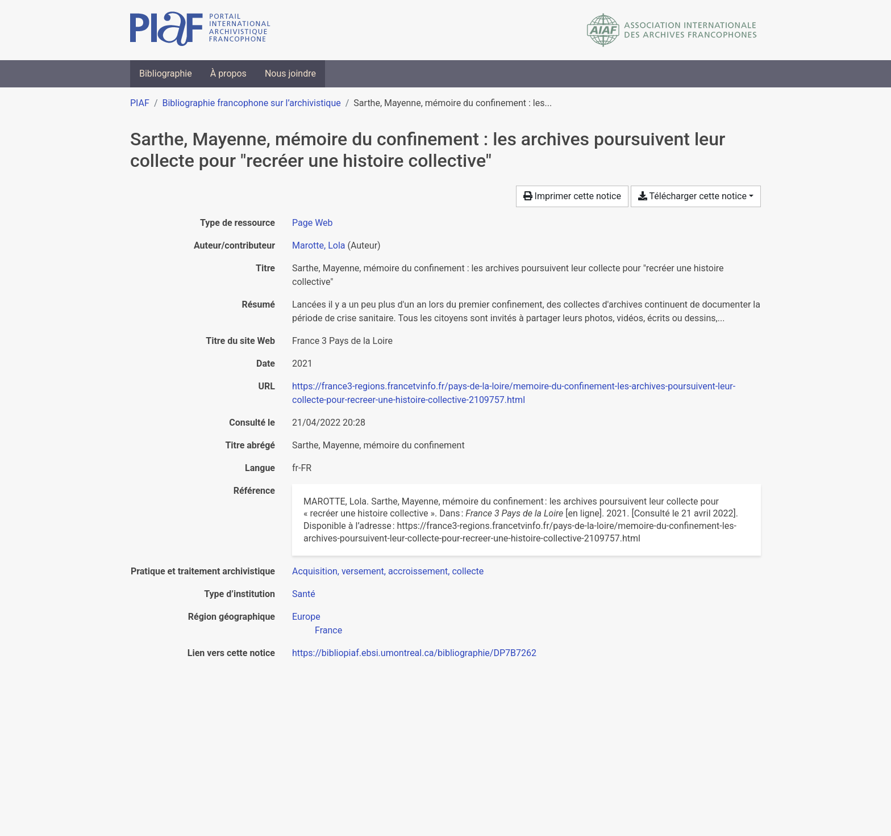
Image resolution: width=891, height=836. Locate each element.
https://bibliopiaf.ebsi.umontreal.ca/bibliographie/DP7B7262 (414, 653)
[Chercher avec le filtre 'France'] (328, 630)
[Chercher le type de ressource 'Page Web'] (312, 222)
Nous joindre (290, 73)
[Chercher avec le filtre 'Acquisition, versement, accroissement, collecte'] (388, 571)
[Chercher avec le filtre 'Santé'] (303, 594)
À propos (228, 73)
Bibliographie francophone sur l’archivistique (251, 103)
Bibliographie (165, 73)
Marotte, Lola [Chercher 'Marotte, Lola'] (318, 245)
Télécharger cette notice (692, 196)
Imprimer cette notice (572, 196)
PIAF (139, 103)
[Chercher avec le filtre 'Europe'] (306, 616)
